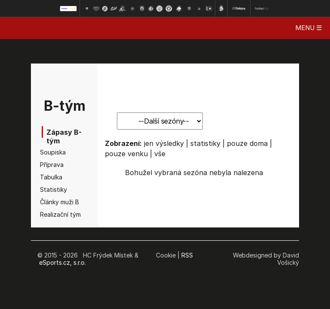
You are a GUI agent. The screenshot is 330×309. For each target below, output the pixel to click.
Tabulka (51, 177)
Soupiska (53, 152)
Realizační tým (53, 214)
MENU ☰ (308, 28)
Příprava (52, 164)
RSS (187, 255)
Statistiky (53, 189)
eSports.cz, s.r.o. (62, 262)
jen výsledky (164, 143)
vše (159, 153)
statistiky (205, 143)
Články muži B (53, 202)
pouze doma (247, 143)
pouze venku (126, 153)
